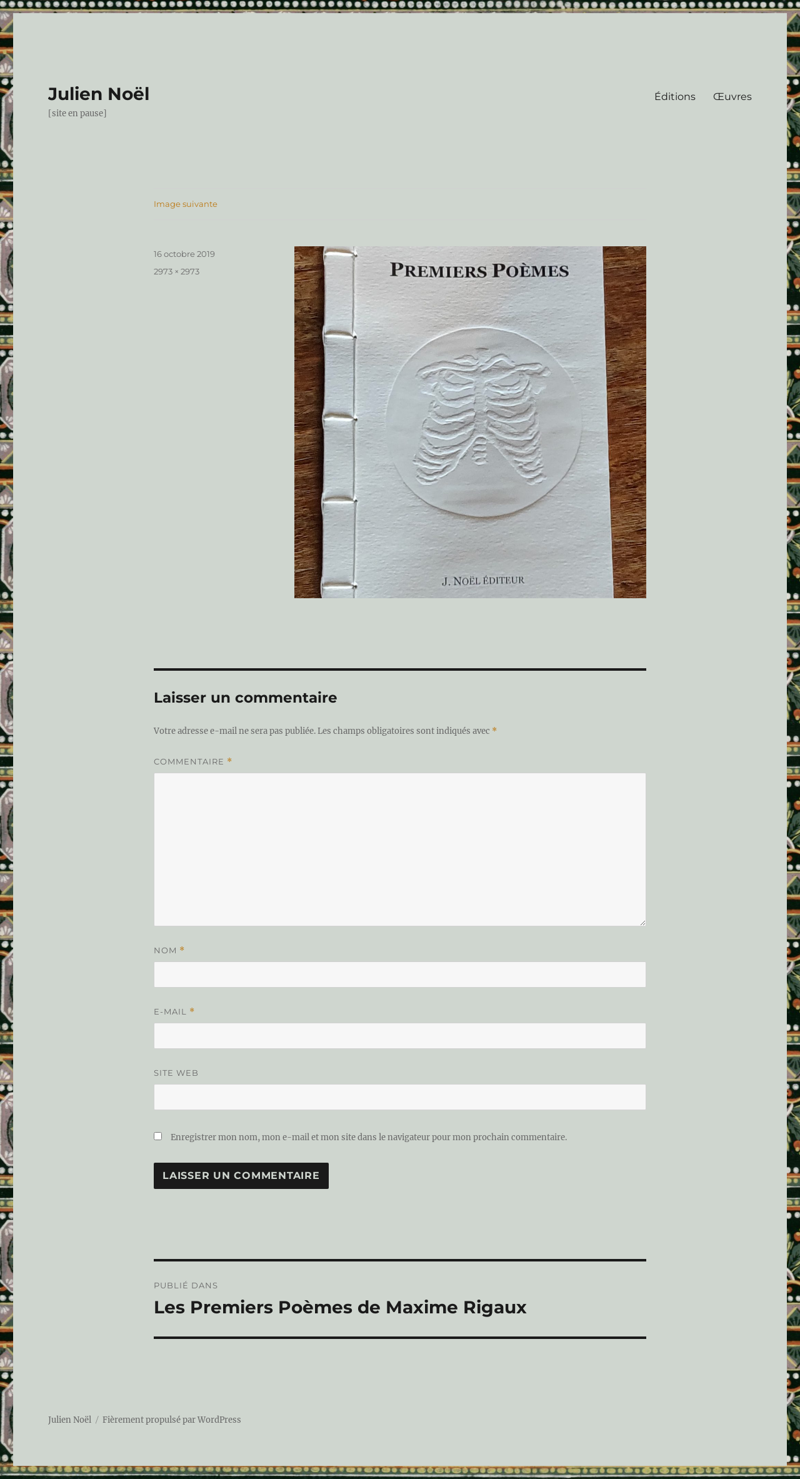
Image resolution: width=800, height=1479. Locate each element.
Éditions (675, 97)
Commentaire (193, 761)
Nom (169, 950)
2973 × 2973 (176, 271)
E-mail (174, 1011)
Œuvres (732, 97)
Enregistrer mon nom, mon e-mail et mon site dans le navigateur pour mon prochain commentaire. (369, 1137)
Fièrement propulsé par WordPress (171, 1420)
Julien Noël (98, 93)
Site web (176, 1073)
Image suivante (186, 204)
